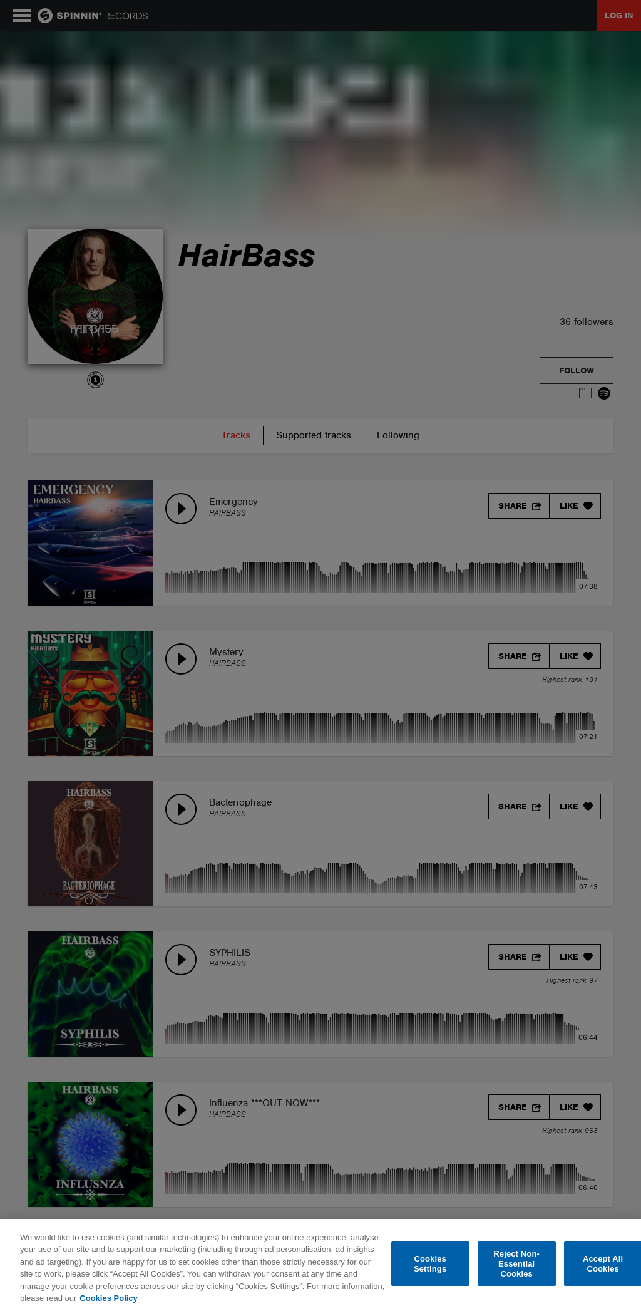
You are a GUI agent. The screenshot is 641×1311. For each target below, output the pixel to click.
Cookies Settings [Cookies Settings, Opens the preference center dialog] (430, 1263)
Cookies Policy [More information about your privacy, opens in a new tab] (108, 1298)
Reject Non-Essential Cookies (516, 1264)
